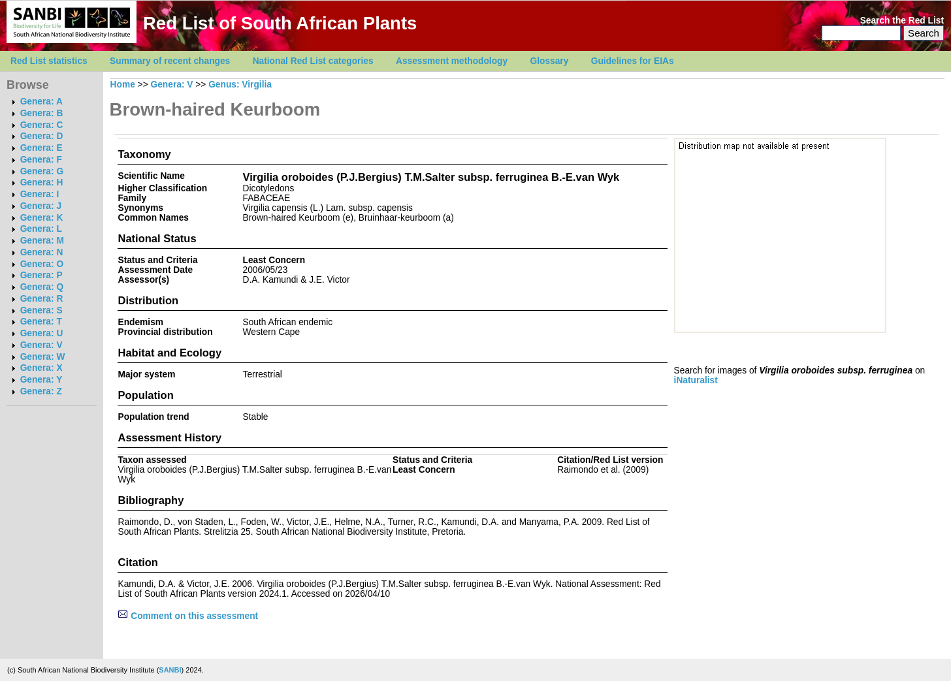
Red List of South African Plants (280, 23)
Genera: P (41, 275)
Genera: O (41, 264)
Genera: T (41, 321)
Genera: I (39, 194)
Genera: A (41, 101)
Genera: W (42, 357)
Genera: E (41, 148)
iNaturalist (696, 380)
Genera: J (40, 206)
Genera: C (41, 125)
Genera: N (41, 252)
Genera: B (41, 113)
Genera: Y (41, 380)
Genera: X (41, 368)
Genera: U (41, 333)
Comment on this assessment (188, 616)
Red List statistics (49, 61)
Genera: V (41, 345)
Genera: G (41, 171)
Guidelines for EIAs (632, 61)
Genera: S (41, 310)
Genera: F (41, 160)
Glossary (549, 61)
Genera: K (41, 218)
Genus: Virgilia (240, 84)
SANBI (170, 670)
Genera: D (41, 136)
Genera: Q (41, 287)
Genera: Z (41, 391)
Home (122, 84)
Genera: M (42, 240)
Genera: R (41, 299)
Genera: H (41, 182)
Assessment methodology (452, 61)
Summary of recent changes (170, 61)
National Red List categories (313, 61)
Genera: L (41, 229)
